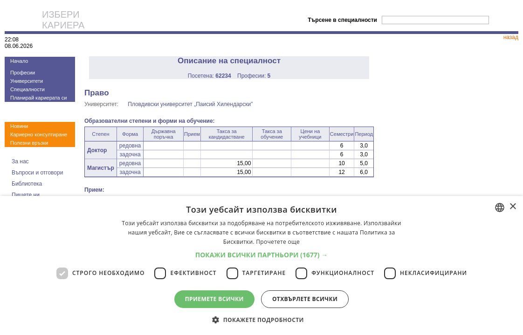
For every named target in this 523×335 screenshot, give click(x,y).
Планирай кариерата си (38, 97)
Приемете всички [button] (214, 299)
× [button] (512, 206)
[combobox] (499, 207)
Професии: (253, 76)
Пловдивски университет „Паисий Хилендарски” (190, 104)
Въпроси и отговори (37, 172)
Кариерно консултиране (38, 134)
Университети (26, 81)
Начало (19, 61)
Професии (22, 72)
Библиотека (27, 184)
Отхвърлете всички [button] (304, 299)
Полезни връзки (29, 143)
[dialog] (261, 265)
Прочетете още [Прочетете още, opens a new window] (278, 242)
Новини (19, 126)
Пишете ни (26, 195)
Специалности (27, 89)
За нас (20, 161)
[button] (261, 254)
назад (510, 37)
